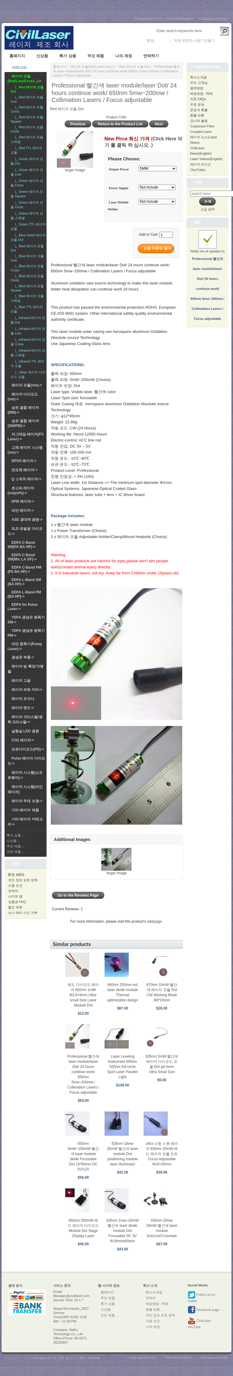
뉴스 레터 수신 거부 (22, 913)
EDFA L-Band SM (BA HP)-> (24, 582)
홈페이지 (17, 56)
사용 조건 (15, 885)
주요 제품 (95, 56)
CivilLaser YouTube (199, 1323)
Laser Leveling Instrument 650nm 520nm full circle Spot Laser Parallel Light (122, 1066)
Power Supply (119, 188)
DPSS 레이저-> (24, 461)
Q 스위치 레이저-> (26, 479)
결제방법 (196, 88)
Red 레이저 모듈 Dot (134, 66)
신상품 (42, 56)
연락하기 (151, 56)
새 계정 (222, 40)
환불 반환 (197, 115)
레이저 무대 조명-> (26, 801)
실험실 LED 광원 (25, 731)
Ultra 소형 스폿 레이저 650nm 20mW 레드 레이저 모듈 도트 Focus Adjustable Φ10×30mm (162, 1153)
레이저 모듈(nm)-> (26, 385)
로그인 (161, 40)
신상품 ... (13, 840)
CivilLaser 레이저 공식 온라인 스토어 (58, 1358)
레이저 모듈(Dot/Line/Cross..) (92, 66)
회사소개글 (198, 77)
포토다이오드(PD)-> (27, 749)
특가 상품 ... (15, 835)
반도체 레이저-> (24, 470)
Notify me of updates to (207, 278)
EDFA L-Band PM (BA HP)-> (24, 594)
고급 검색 (207, 209)
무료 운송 (197, 104)
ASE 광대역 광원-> (26, 519)
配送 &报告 (16, 874)
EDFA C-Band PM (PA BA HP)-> (24, 569)
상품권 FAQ (17, 902)
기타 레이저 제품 (25, 810)
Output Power (119, 169)
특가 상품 (67, 56)
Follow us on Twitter (201, 1297)
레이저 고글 (21, 680)
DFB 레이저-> (22, 501)
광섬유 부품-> (22, 657)
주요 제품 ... (15, 846)
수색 (198, 182)
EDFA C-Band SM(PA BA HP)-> (22, 544)
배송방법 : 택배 (201, 93)
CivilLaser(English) (180, 18)
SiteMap (94, 1358)
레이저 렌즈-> (22, 708)
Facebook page (203, 1310)
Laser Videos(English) (206, 159)
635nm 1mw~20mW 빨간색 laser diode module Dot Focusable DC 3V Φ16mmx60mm (122, 1230)
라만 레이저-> (22, 510)
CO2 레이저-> (22, 740)
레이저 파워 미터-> (26, 690)
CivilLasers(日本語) (213, 19)
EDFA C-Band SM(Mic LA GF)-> (22, 557)
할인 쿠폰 (15, 907)
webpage (154, 921)
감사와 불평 (199, 121)
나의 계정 (123, 56)
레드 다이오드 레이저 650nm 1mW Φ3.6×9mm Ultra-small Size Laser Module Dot (83, 995)
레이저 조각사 (22, 699)
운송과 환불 (199, 110)
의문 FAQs (198, 99)
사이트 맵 (15, 896)
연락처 (13, 891)
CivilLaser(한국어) (147, 19)
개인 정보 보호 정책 (22, 880)
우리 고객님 (199, 82)
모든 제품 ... (15, 851)
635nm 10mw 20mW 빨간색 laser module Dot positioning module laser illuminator (122, 1153)
